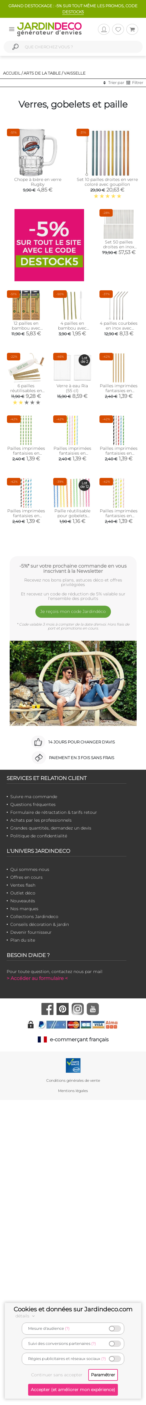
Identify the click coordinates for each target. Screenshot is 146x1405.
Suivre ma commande (33, 796)
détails (26, 1316)
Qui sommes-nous (29, 869)
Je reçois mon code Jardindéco (73, 611)
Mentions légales (73, 1090)
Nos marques (24, 908)
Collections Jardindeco (34, 916)
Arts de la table (42, 73)
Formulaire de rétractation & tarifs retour (53, 812)
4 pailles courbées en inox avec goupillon (119, 328)
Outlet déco (22, 893)
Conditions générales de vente (73, 1080)
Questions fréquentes (33, 804)
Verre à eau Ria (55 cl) (72, 388)
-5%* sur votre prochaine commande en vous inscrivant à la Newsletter (73, 568)
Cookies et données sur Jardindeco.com (73, 1309)
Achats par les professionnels (41, 820)
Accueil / (13, 73)
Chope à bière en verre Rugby (37, 182)
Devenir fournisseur (31, 932)
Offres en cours (26, 877)
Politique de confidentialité (38, 836)
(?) (67, 1328)
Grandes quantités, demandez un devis (50, 828)
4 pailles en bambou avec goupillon (72, 328)
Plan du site (22, 940)
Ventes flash (22, 885)
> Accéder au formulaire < (37, 978)
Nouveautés (22, 901)
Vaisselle (75, 73)
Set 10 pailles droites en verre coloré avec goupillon (107, 182)
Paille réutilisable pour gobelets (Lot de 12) (72, 515)
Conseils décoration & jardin (39, 924)
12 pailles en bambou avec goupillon (26, 328)
